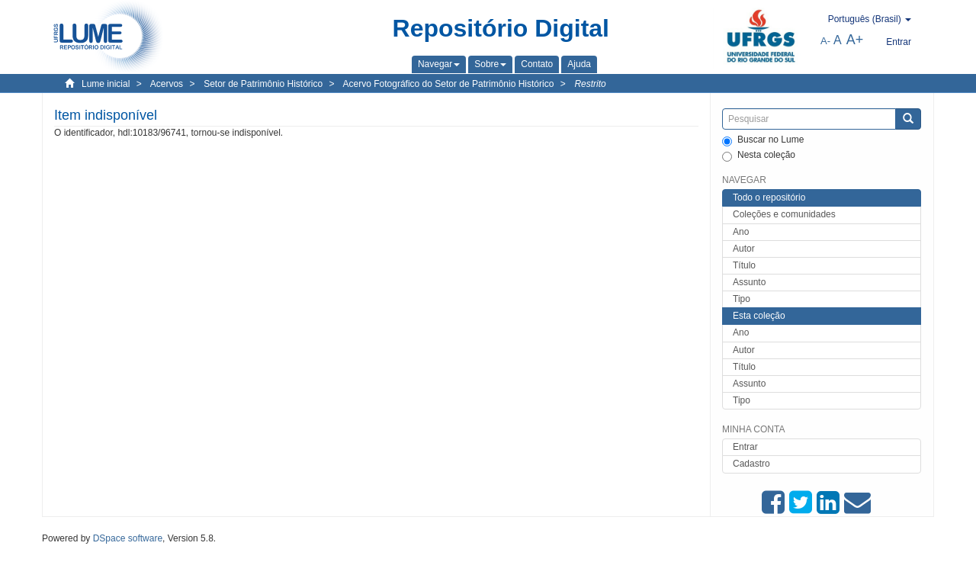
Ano (741, 231)
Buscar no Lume (763, 140)
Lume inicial (106, 84)
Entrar (745, 447)
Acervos (166, 84)
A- (825, 41)
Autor (744, 248)
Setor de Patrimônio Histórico (263, 84)
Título (744, 265)
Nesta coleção (758, 155)
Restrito (589, 84)
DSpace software (127, 538)
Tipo (741, 299)
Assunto (749, 282)
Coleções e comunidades (784, 214)
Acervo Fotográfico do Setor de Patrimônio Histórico (448, 84)
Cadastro (751, 463)
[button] (439, 64)
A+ (855, 39)
